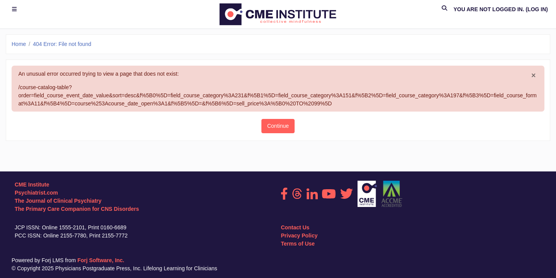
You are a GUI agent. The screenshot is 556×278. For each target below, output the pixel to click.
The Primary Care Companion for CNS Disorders (77, 209)
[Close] (533, 76)
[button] (444, 9)
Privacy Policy (299, 235)
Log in (536, 9)
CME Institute (32, 184)
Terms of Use (298, 244)
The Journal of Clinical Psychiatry (58, 201)
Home (19, 44)
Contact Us (295, 227)
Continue (278, 126)
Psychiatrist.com (36, 193)
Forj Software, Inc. (100, 260)
